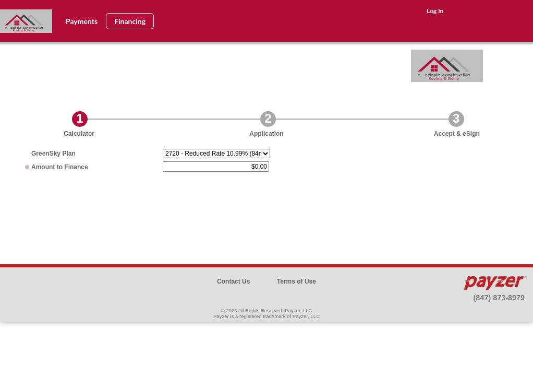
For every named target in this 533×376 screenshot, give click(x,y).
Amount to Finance (59, 167)
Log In (435, 11)
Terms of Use (296, 281)
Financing (130, 21)
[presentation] (266, 210)
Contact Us (233, 281)
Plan (53, 153)
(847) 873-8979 (499, 297)
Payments (82, 21)
